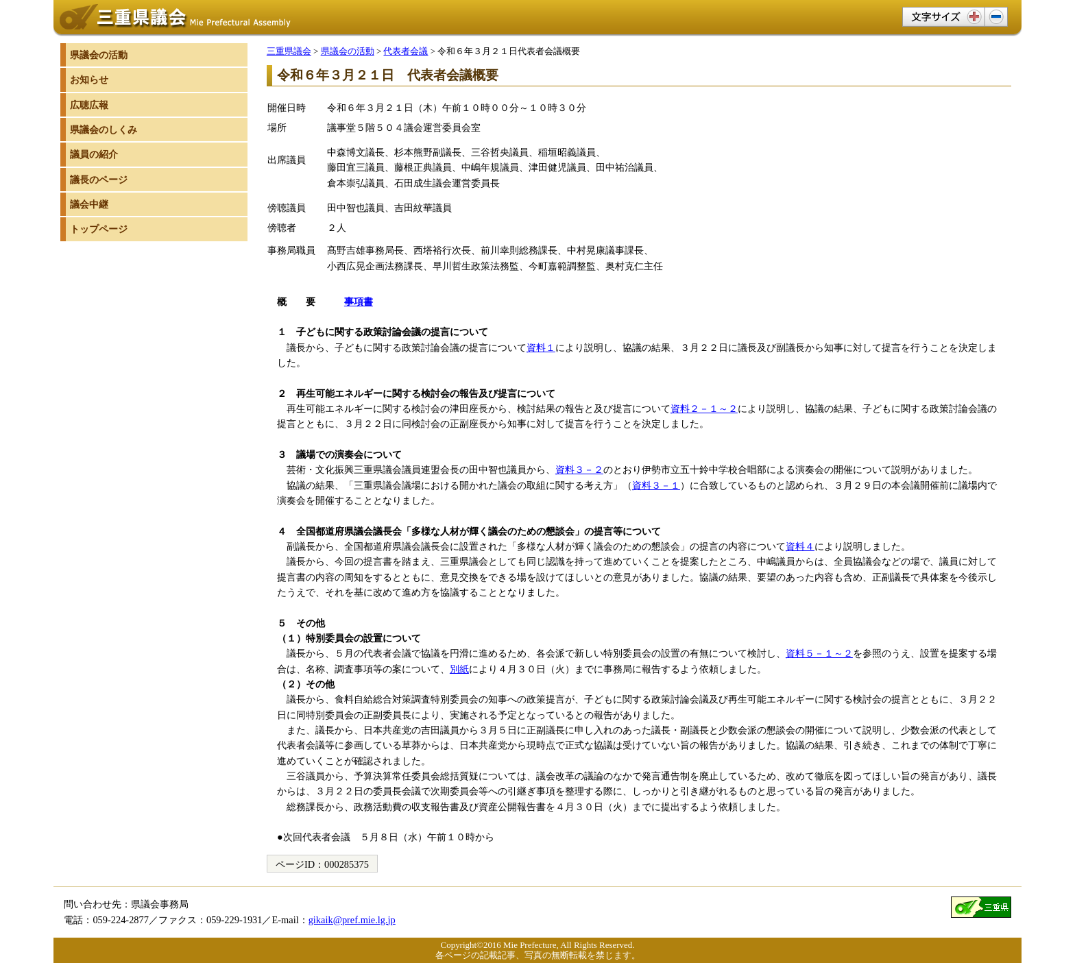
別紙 (459, 668)
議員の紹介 (94, 154)
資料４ (800, 546)
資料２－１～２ (704, 408)
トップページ (99, 228)
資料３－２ (579, 469)
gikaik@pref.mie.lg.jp (352, 919)
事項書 (358, 301)
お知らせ (89, 79)
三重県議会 (289, 51)
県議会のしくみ (103, 129)
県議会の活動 (347, 51)
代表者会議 (405, 51)
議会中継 (89, 204)
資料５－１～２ (819, 653)
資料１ (541, 347)
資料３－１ (656, 485)
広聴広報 (89, 104)
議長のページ (99, 179)
